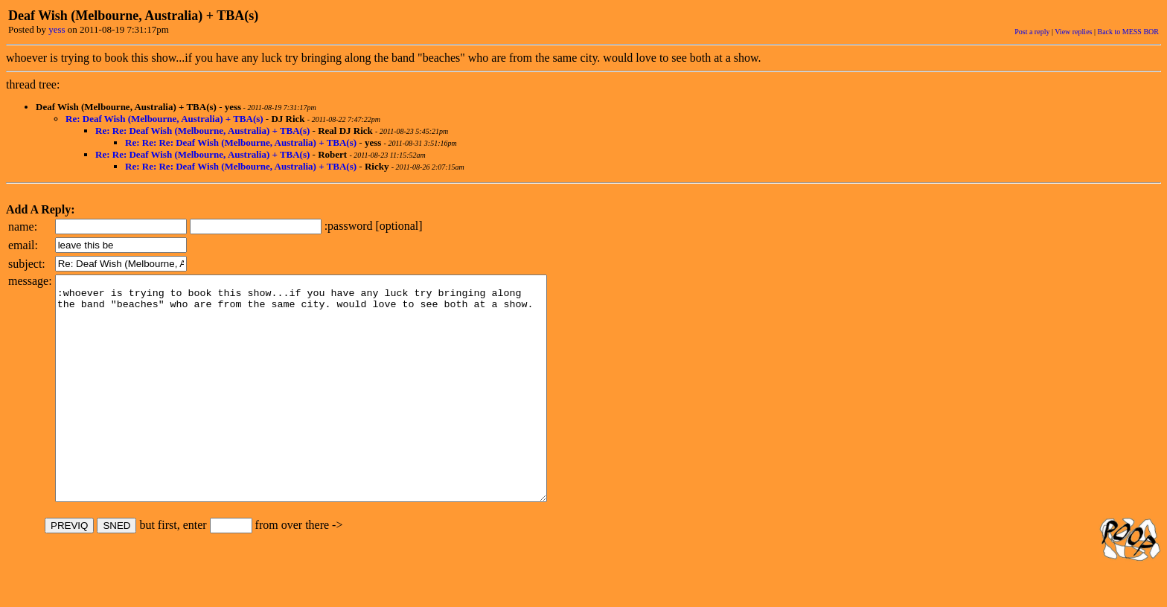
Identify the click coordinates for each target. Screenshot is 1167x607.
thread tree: (33, 84)
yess (56, 29)
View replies (1073, 32)
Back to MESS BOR (1128, 32)
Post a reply (1031, 32)
